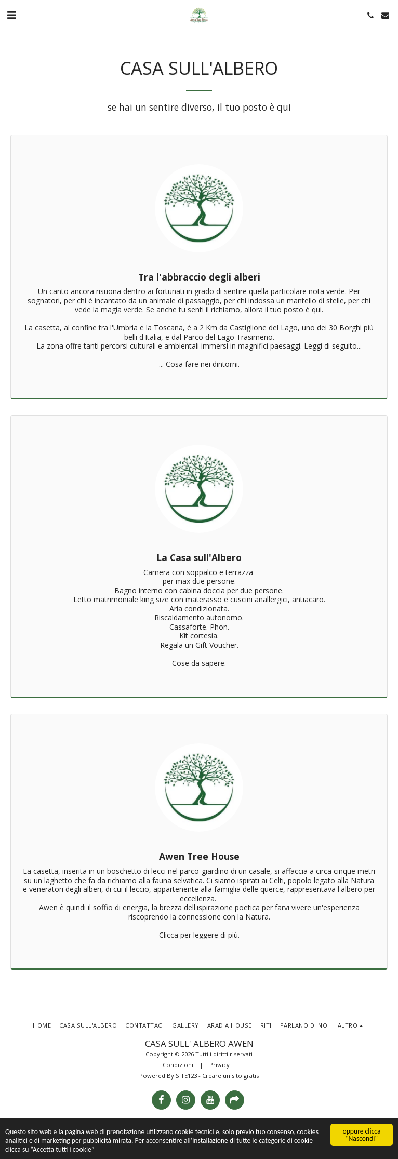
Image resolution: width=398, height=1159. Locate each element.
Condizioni (178, 1065)
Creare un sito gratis (230, 1076)
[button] (11, 14)
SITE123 (186, 1076)
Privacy (219, 1065)
